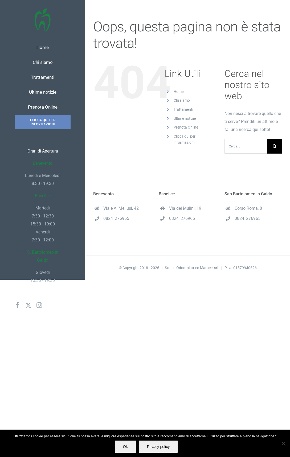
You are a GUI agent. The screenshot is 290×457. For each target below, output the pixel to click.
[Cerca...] (245, 146)
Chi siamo (182, 100)
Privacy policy (158, 446)
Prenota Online (186, 127)
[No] (283, 443)
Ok (125, 446)
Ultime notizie (185, 118)
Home (178, 91)
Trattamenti (183, 109)
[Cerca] (274, 146)
